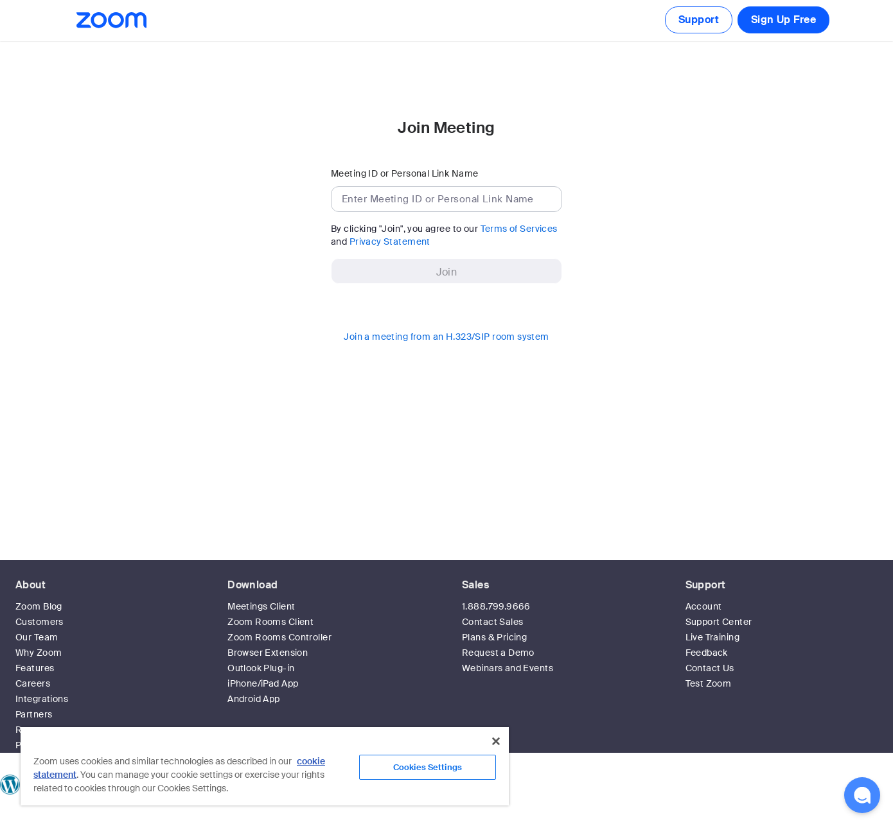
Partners (33, 714)
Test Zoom (708, 683)
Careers (32, 683)
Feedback (706, 652)
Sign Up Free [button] (783, 19)
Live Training (712, 637)
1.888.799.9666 (496, 606)
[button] (862, 795)
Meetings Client (261, 606)
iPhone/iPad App (262, 683)
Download (252, 585)
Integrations (41, 699)
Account (703, 606)
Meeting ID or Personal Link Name (404, 173)
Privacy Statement (389, 241)
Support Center (718, 622)
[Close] (496, 741)
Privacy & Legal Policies (600, 819)
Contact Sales (492, 622)
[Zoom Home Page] (110, 20)
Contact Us (709, 668)
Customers (39, 622)
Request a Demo (498, 652)
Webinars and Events (507, 668)
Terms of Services (519, 228)
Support (698, 19)
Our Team (36, 637)
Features (34, 668)
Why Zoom (38, 652)
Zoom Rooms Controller (279, 637)
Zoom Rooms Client (270, 622)
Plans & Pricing (494, 637)
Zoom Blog (38, 606)
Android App (253, 699)
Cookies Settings (427, 767)
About (30, 585)
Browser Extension (267, 652)
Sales (475, 585)
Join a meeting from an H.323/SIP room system (446, 336)
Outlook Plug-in (260, 668)
